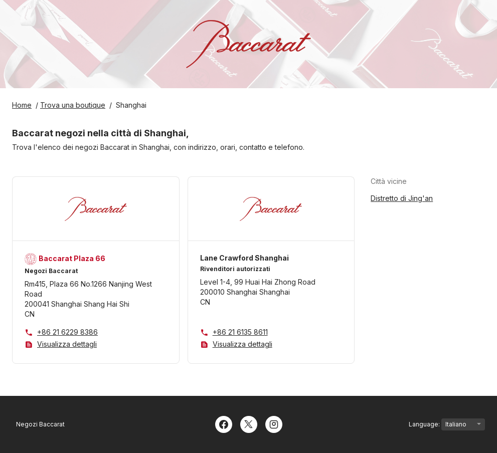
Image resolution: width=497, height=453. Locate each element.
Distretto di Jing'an (402, 198)
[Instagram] (273, 423)
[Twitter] (248, 423)
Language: (447, 424)
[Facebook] (223, 423)
